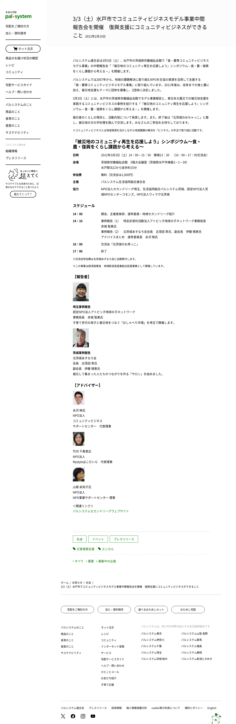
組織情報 (11, 151)
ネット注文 (23, 49)
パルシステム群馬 (191, 640)
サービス (106, 653)
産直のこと (13, 125)
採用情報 (116, 708)
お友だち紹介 (109, 678)
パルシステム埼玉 (151, 652)
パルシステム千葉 (151, 646)
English (211, 708)
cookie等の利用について (166, 708)
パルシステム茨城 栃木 (154, 659)
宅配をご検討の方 (17, 26)
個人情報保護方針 (136, 708)
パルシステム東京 (151, 633)
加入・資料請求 (16, 33)
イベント (98, 539)
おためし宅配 (188, 609)
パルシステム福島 (191, 646)
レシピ (10, 65)
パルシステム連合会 (72, 708)
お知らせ (77, 582)
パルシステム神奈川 (152, 640)
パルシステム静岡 (191, 652)
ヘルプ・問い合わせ (19, 91)
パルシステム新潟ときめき (196, 659)
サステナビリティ (17, 132)
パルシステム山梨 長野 (194, 633)
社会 (80, 539)
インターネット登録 (112, 646)
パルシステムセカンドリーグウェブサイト (101, 511)
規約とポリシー (194, 708)
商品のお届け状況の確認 (22, 58)
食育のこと (13, 118)
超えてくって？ (23, 194)
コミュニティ (14, 72)
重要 (90, 561)
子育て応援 (107, 684)
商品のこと (13, 111)
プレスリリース (16, 158)
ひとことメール (110, 672)
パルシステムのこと (19, 104)
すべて (78, 561)
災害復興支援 (85, 549)
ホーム (65, 582)
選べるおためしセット (151, 609)
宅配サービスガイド (19, 84)
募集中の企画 (106, 561)
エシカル (108, 549)
